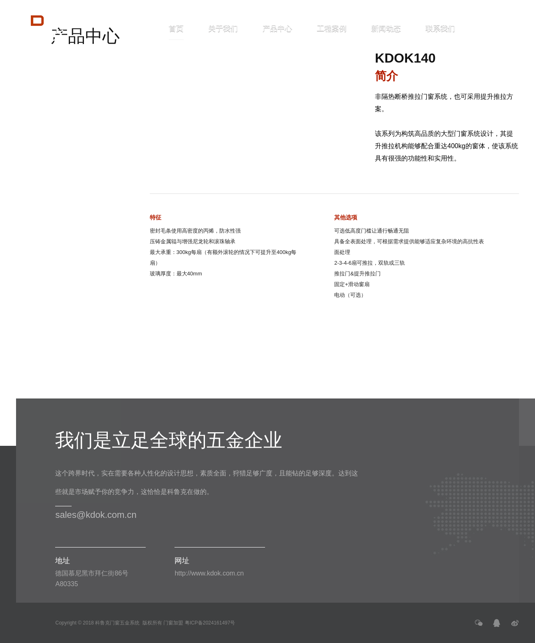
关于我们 (223, 28)
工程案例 (332, 28)
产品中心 (277, 28)
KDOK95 (65, 101)
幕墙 (60, 156)
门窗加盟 (173, 623)
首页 (176, 32)
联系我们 (440, 28)
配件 (60, 177)
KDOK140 (67, 118)
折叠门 (64, 136)
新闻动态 (386, 28)
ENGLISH (496, 28)
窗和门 (64, 62)
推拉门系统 (56, 82)
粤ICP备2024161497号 (210, 623)
